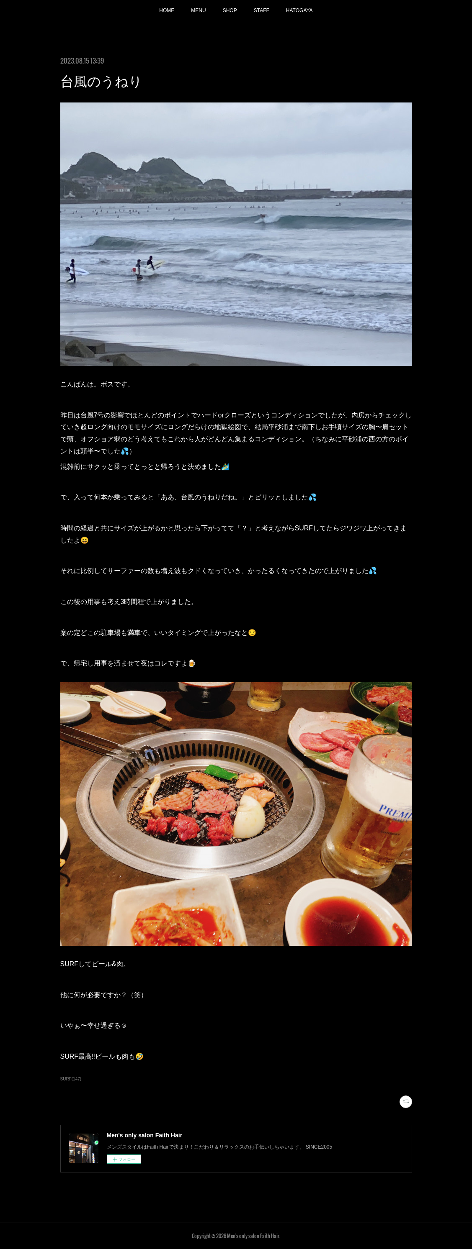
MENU (198, 10)
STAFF (261, 10)
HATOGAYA (299, 10)
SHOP (230, 10)
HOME (166, 10)
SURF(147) (71, 1079)
